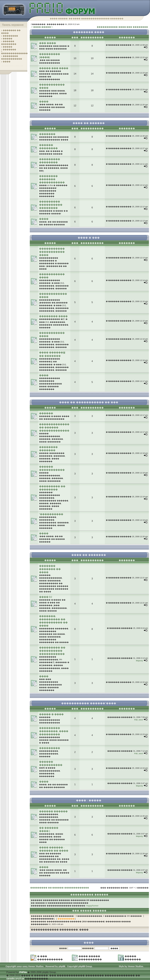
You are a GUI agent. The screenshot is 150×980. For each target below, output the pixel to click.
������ (46, 413)
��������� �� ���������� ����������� (52, 650)
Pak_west (138, 720)
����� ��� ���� (53, 68)
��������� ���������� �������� (50, 204)
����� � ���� (51, 714)
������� (9, 50)
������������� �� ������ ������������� (54, 427)
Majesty (139, 661)
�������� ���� (53, 316)
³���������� (51, 514)
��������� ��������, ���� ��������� (53, 731)
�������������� (14, 53)
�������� (10, 36)
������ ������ (53, 811)
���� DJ (45, 597)
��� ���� (47, 43)
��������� (49, 748)
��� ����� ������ (89, 911)
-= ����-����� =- (42, 27)
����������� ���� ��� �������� (122, 27)
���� (6, 62)
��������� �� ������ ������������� (59, 888)
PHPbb (23, 972)
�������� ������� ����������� (52, 179)
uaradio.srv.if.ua (15, 978)
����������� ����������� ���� (52, 251)
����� (7, 39)
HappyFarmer (92, 906)
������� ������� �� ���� (50, 569)
